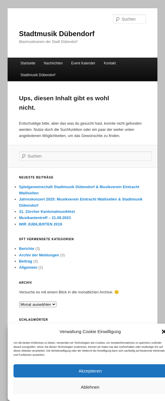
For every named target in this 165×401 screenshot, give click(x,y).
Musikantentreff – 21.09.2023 (45, 217)
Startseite (28, 63)
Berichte (26, 248)
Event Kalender (83, 63)
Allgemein (28, 267)
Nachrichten (53, 63)
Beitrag (25, 261)
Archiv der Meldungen (39, 255)
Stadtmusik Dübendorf (57, 34)
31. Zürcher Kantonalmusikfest (47, 211)
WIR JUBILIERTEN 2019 (40, 224)
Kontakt (110, 63)
